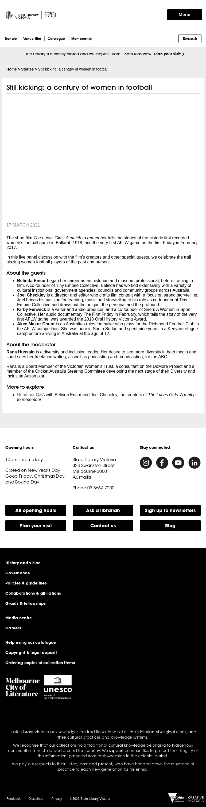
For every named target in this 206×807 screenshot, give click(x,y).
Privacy (57, 799)
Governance (17, 573)
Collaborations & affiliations (33, 593)
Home (11, 69)
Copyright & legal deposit (31, 652)
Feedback (13, 799)
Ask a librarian (103, 510)
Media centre (18, 618)
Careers (13, 628)
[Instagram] (146, 463)
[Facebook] (162, 463)
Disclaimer (36, 799)
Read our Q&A (31, 394)
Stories (27, 69)
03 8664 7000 (101, 487)
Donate (11, 38)
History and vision (23, 563)
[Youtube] (178, 463)
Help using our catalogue (30, 642)
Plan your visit (167, 53)
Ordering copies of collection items (40, 663)
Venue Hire (32, 38)
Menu (185, 14)
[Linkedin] (194, 463)
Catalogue (56, 38)
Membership (81, 38)
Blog (170, 526)
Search (190, 38)
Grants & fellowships (25, 603)
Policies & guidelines (26, 583)
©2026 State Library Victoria (90, 799)
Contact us (103, 526)
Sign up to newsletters (170, 510)
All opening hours (35, 510)
